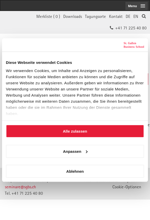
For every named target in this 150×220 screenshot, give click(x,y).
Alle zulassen (75, 131)
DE (128, 16)
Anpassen (75, 151)
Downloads (72, 16)
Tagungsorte (95, 16)
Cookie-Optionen (126, 186)
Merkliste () (48, 16)
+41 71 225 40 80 (131, 27)
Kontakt (116, 16)
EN (135, 16)
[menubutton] (136, 5)
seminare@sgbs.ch (20, 186)
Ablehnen (75, 171)
